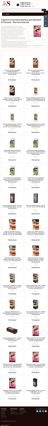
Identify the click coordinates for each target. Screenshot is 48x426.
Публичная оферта (5, 425)
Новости (3, 412)
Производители (23, 412)
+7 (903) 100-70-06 (25, 6)
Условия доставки (14, 413)
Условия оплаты (13, 412)
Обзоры (21, 413)
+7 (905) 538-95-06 (25, 2)
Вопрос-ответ (23, 410)
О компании (3, 410)
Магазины (3, 413)
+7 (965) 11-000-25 (25, 4)
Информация (13, 408)
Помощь (22, 408)
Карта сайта (3, 416)
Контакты (3, 415)
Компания (3, 408)
